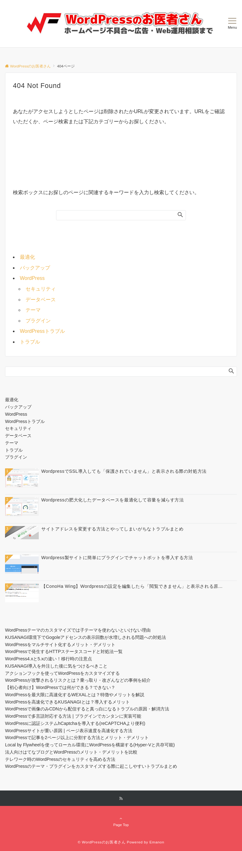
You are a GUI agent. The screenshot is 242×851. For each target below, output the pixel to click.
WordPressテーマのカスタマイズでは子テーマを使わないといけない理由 (78, 630)
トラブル (30, 341)
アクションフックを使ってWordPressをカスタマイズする (62, 673)
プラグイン (38, 320)
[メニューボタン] (232, 23)
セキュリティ (41, 289)
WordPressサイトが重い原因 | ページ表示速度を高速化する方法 (68, 730)
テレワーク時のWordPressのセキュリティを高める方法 (60, 759)
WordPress (32, 278)
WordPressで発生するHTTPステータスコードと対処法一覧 (64, 651)
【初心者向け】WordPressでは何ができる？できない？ (60, 687)
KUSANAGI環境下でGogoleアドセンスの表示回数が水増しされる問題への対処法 (85, 637)
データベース (41, 299)
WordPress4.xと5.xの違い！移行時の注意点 (48, 658)
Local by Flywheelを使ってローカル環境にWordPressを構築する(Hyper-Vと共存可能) (90, 744)
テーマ (33, 310)
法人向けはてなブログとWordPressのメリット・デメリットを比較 (71, 752)
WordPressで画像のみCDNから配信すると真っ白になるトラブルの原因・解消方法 (87, 708)
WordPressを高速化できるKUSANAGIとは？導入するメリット (67, 701)
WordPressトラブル (42, 331)
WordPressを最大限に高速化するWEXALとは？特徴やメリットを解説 (74, 694)
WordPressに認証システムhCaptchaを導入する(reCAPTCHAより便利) (75, 723)
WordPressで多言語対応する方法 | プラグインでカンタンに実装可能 (73, 716)
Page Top (121, 821)
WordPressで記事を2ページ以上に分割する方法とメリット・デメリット (77, 737)
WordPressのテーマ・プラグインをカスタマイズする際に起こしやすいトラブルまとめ (91, 766)
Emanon (156, 842)
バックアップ (35, 267)
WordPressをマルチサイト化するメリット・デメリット (60, 644)
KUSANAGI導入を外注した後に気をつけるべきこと (56, 666)
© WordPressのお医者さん (102, 842)
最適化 (27, 257)
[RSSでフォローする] (121, 798)
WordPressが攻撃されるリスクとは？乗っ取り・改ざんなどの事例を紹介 (78, 680)
